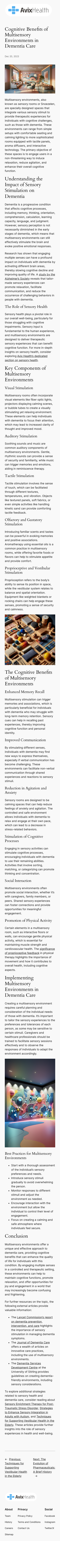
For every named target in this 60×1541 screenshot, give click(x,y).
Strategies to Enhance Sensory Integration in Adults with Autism (29, 1412)
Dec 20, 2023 (12, 56)
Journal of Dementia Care (33, 1342)
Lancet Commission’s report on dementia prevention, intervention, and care (32, 1321)
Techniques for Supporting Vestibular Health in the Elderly (29, 1420)
